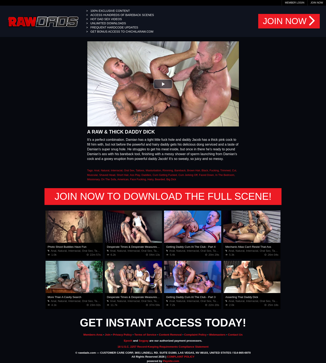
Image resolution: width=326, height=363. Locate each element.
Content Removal (170, 334)
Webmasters (217, 334)
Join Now (317, 2)
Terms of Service (145, 334)
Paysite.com (171, 361)
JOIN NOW (289, 21)
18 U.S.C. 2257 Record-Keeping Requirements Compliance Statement (163, 346)
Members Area (92, 334)
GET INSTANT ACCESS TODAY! (163, 322)
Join (107, 334)
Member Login (294, 2)
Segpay (143, 340)
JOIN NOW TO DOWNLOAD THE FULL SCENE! (163, 196)
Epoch (128, 340)
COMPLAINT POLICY (181, 356)
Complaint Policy (195, 334)
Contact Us (235, 334)
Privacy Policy (122, 334)
